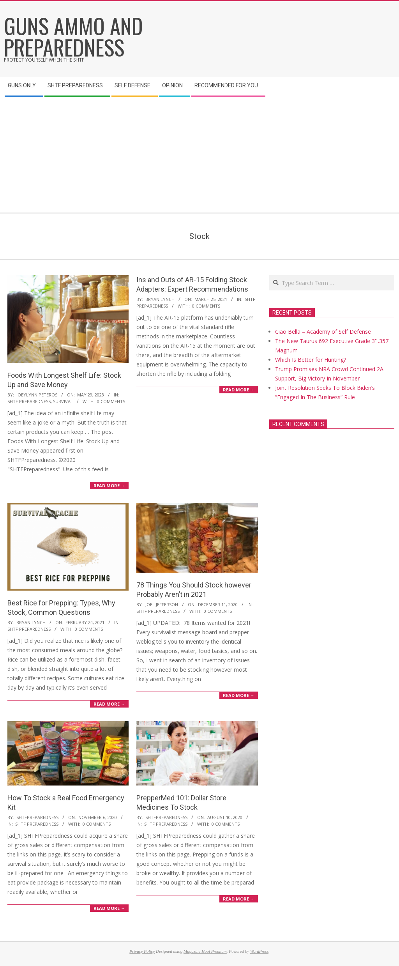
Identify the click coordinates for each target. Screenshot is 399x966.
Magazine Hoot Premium (205, 951)
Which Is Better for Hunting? (310, 359)
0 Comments (111, 401)
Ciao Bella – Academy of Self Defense (323, 331)
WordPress (259, 951)
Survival (63, 401)
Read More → (109, 485)
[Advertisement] (199, 154)
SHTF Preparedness (29, 401)
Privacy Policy (142, 951)
